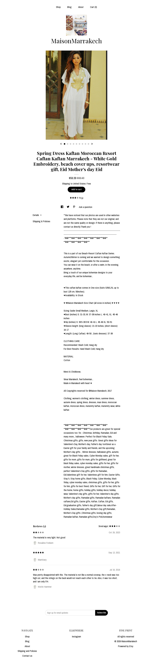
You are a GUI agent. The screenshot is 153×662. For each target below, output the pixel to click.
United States (79, 183)
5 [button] (76, 144)
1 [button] (64, 144)
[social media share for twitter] (68, 207)
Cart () (93, 7)
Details (37, 215)
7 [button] (82, 144)
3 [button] (70, 144)
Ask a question (85, 207)
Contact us (27, 655)
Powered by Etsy (125, 646)
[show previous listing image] (61, 144)
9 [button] (88, 144)
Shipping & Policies (41, 221)
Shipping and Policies (27, 651)
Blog (69, 7)
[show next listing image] (92, 144)
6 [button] (79, 144)
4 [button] (73, 144)
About (81, 7)
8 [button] (85, 144)
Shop (58, 7)
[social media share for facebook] (62, 207)
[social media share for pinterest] (74, 207)
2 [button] (67, 144)
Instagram (76, 636)
